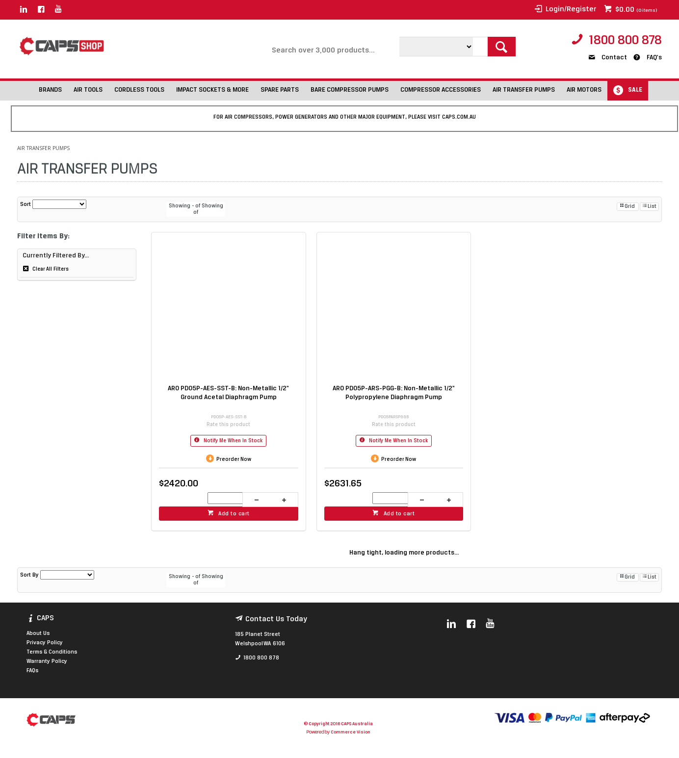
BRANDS (50, 90)
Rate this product (228, 425)
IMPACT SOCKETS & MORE (212, 90)
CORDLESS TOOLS (139, 90)
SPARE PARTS (280, 90)
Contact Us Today (276, 619)
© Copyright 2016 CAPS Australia (338, 724)
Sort (25, 204)
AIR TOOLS (88, 90)
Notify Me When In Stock (232, 441)
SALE (635, 90)
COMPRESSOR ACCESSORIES (440, 90)
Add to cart (234, 514)
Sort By (29, 575)
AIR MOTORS (584, 90)
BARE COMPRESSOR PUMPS (350, 90)
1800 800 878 (625, 41)
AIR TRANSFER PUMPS (524, 90)
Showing (185, 206)
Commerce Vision (350, 732)
